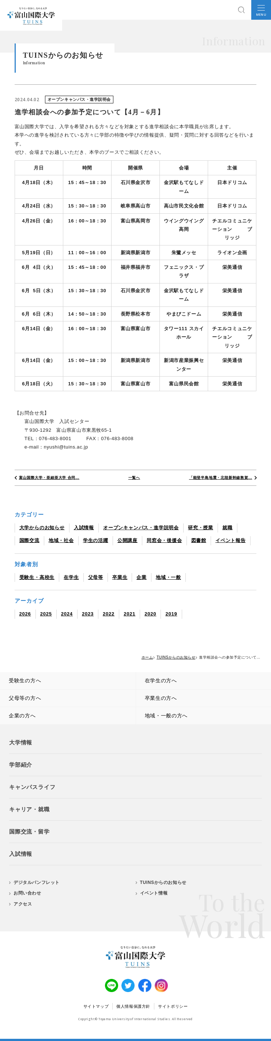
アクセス (23, 904)
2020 (150, 614)
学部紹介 (20, 765)
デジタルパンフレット (37, 882)
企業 (141, 577)
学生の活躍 (95, 540)
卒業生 (119, 577)
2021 (129, 614)
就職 (227, 527)
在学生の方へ (161, 680)
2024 (67, 614)
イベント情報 (154, 893)
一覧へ (134, 478)
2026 (25, 614)
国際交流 (29, 540)
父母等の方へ (25, 698)
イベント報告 (230, 540)
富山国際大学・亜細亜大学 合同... (49, 478)
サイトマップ (96, 1006)
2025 (46, 614)
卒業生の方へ (161, 698)
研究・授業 (200, 527)
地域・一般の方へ (166, 715)
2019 (171, 614)
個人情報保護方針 (133, 1006)
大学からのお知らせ (42, 527)
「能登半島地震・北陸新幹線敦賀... (220, 478)
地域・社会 (61, 540)
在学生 (71, 577)
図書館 (198, 540)
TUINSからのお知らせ (163, 882)
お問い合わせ (27, 893)
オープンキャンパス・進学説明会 (141, 527)
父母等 (95, 577)
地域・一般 (168, 577)
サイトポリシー (173, 1006)
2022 (108, 614)
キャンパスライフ (32, 787)
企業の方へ (22, 715)
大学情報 (20, 742)
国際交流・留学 (29, 831)
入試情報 (84, 527)
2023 (88, 614)
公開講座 (127, 540)
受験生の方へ (25, 680)
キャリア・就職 (29, 809)
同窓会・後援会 (164, 540)
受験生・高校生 (37, 577)
